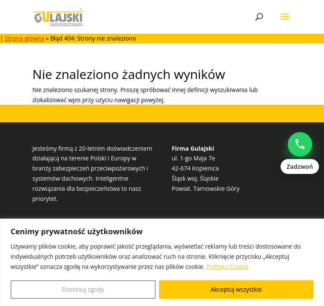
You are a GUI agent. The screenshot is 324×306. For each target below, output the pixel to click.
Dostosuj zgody (83, 289)
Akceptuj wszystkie (236, 289)
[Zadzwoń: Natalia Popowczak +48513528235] (300, 153)
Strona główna (24, 38)
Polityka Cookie (227, 267)
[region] (162, 262)
